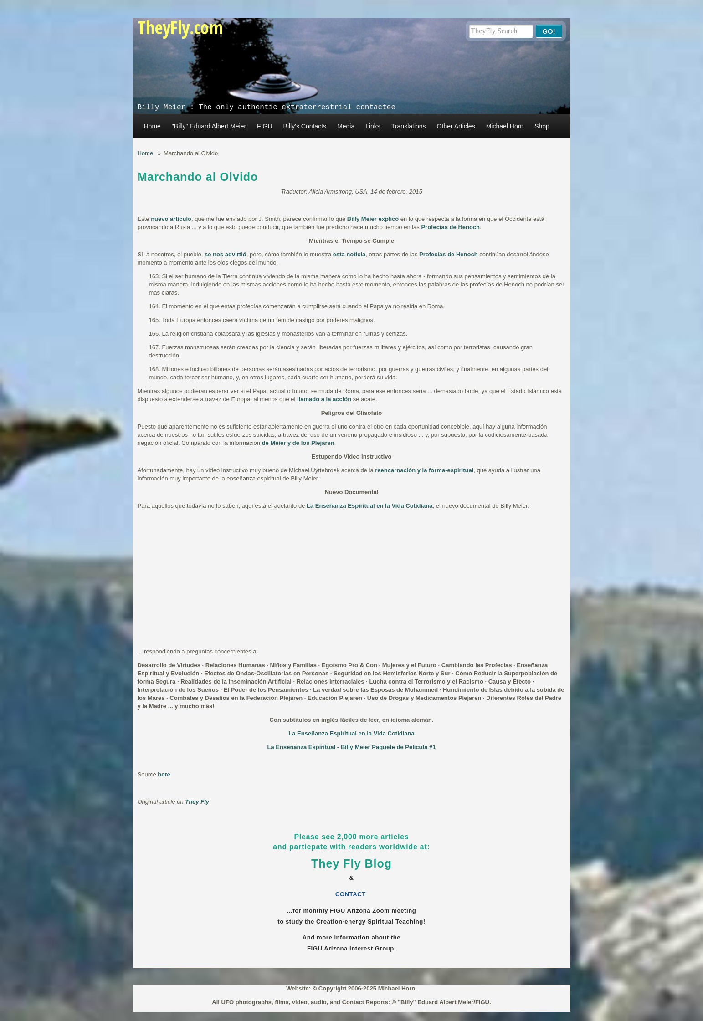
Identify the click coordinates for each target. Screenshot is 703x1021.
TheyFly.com (180, 27)
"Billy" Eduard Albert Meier (209, 126)
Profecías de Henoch (450, 227)
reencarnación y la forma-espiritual (424, 470)
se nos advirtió (225, 254)
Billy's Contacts (304, 126)
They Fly (197, 801)
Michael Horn (504, 126)
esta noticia (349, 254)
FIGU (264, 126)
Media (345, 126)
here (164, 774)
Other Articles (456, 126)
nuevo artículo (171, 218)
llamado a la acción (324, 399)
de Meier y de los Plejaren (298, 442)
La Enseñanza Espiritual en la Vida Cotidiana (369, 505)
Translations (408, 126)
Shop (541, 126)
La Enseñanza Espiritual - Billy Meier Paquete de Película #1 (351, 747)
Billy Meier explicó (373, 218)
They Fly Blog (351, 863)
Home (152, 126)
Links (372, 126)
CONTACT (351, 894)
